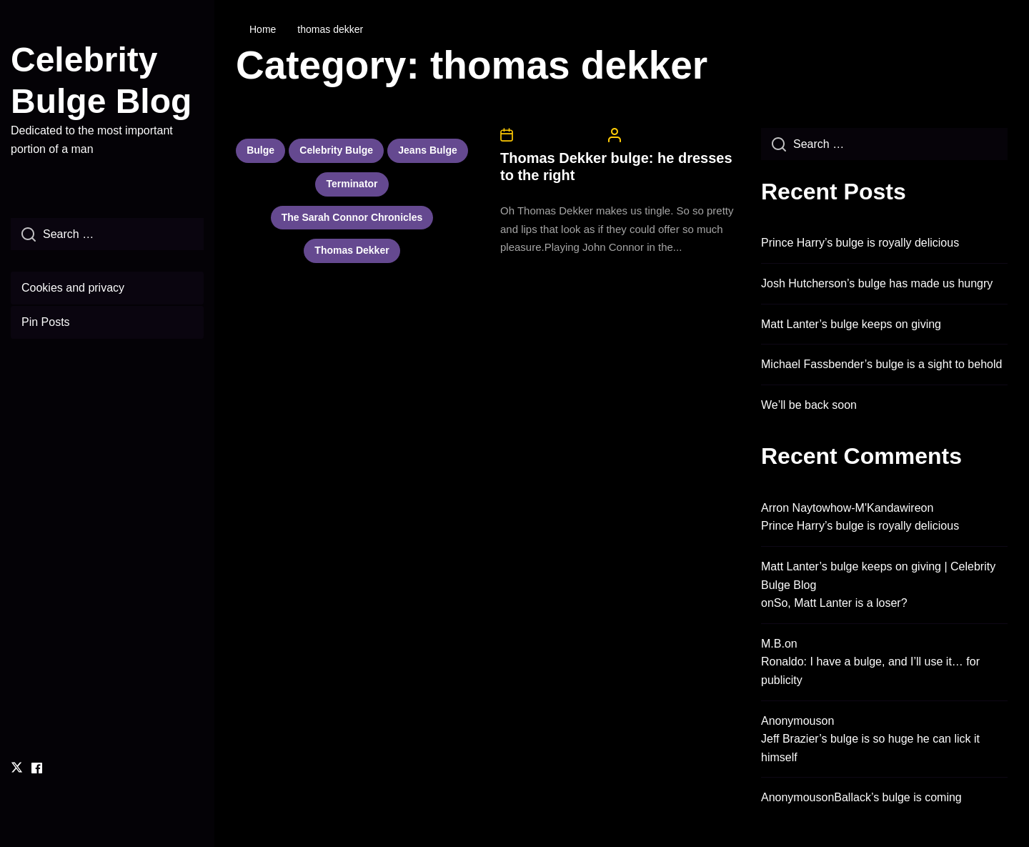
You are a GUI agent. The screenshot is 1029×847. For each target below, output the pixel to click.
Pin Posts (45, 322)
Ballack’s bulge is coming (897, 797)
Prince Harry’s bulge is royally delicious (860, 243)
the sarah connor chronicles (352, 217)
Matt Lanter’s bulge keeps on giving (851, 324)
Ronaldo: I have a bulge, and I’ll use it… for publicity (870, 670)
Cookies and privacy (72, 288)
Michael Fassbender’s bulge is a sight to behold (881, 364)
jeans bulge (427, 150)
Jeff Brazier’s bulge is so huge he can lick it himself (870, 748)
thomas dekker (351, 250)
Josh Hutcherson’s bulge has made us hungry (877, 283)
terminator (351, 183)
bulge (260, 150)
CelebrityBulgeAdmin (669, 135)
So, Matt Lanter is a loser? (841, 603)
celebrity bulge (336, 150)
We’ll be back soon (809, 405)
